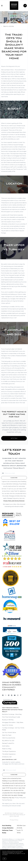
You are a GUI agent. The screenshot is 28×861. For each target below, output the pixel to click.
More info (10, 854)
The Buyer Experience (9, 751)
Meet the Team (6, 735)
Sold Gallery (5, 746)
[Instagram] (17, 695)
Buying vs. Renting (7, 719)
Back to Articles (8, 26)
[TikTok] (20, 695)
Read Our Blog (6, 748)
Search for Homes (7, 725)
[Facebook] (3, 695)
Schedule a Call (6, 757)
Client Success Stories (8, 738)
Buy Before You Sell (8, 740)
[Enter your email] (15, 473)
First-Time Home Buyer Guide (11, 717)
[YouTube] (14, 695)
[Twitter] (5, 695)
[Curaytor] (9, 704)
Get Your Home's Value (9, 732)
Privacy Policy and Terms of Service (13, 500)
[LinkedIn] (8, 695)
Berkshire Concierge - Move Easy (12, 714)
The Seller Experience (8, 754)
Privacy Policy (14, 820)
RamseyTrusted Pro (8, 743)
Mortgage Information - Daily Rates (12, 722)
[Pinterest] (11, 695)
